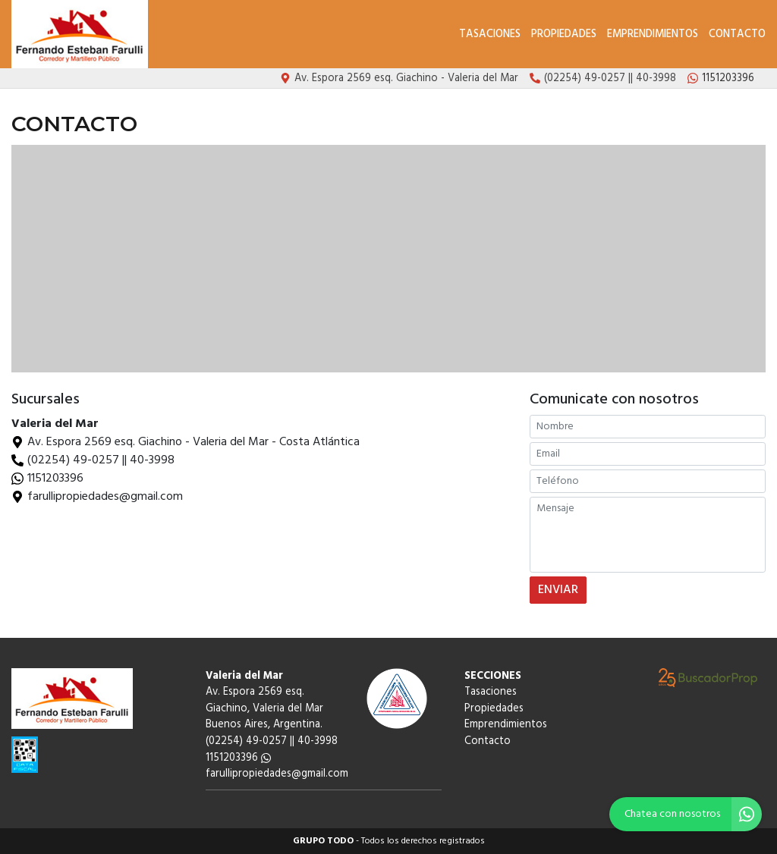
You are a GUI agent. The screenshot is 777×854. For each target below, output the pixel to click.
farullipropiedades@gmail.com (277, 774)
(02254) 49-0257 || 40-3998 (101, 460)
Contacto (737, 34)
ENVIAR (558, 590)
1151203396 (55, 478)
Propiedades (563, 34)
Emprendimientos (652, 34)
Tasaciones (490, 34)
